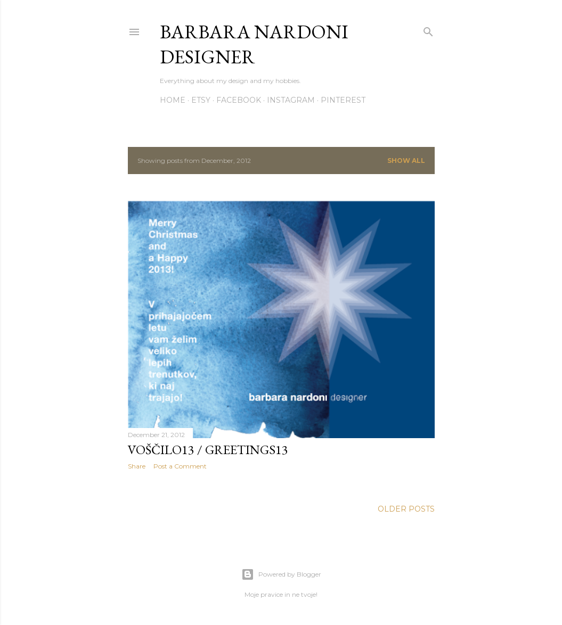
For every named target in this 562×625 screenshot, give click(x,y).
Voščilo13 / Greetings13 (208, 449)
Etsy (200, 100)
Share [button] (136, 466)
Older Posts (406, 509)
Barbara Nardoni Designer (254, 44)
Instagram (291, 100)
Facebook (238, 100)
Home (172, 100)
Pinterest (343, 100)
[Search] (428, 29)
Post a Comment (180, 466)
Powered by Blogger (281, 574)
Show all (406, 161)
